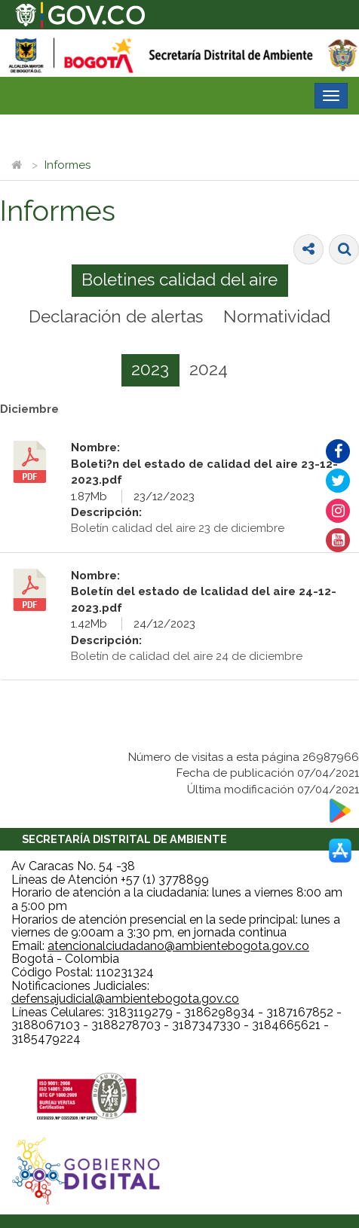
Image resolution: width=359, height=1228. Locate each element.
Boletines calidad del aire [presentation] (179, 279)
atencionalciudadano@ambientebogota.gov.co (178, 946)
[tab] (180, 281)
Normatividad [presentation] (276, 316)
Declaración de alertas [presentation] (116, 316)
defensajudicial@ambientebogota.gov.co (125, 998)
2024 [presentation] (208, 369)
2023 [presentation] (150, 369)
